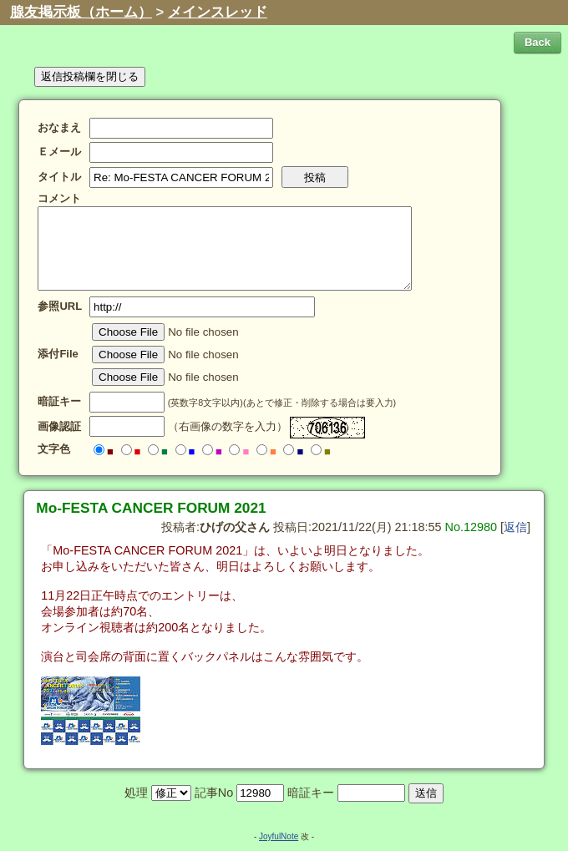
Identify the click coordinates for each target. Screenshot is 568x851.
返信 (515, 527)
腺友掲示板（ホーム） (81, 12)
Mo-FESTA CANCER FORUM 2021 (151, 507)
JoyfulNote (278, 836)
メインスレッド (217, 12)
